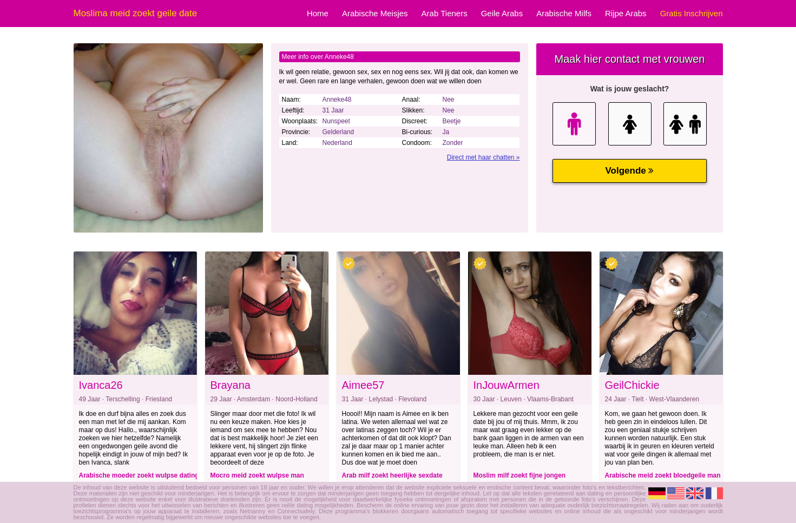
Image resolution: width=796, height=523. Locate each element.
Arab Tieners (445, 13)
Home (317, 13)
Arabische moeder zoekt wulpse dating (139, 475)
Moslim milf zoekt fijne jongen (519, 475)
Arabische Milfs (563, 13)
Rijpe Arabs (626, 13)
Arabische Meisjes (375, 13)
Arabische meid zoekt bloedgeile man (663, 475)
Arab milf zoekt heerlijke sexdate (392, 475)
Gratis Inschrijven (691, 13)
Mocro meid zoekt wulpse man (257, 475)
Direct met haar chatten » (483, 157)
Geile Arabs (502, 13)
